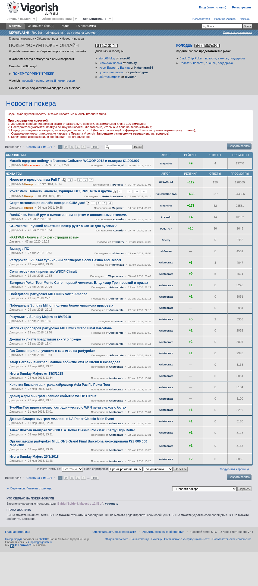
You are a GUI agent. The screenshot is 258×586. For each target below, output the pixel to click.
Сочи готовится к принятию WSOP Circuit (43, 271)
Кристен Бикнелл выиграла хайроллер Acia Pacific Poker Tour (60, 385)
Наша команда (139, 539)
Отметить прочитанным (237, 32)
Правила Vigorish (224, 18)
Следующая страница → (236, 469)
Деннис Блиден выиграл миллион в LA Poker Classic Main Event (62, 419)
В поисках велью (110, 63)
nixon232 (118, 264)
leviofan (131, 76)
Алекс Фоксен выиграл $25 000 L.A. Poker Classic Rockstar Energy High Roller (72, 430)
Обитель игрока (109, 76)
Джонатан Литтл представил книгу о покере (45, 339)
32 (144, 191)
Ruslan (119, 321)
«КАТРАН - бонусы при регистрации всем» (44, 237)
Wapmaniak (115, 276)
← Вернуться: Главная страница (29, 488)
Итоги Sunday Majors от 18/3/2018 (36, 373)
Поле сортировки (113, 468)
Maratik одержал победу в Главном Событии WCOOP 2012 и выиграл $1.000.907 (75, 161)
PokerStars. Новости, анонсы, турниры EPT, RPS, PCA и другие (61, 191)
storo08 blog (107, 58)
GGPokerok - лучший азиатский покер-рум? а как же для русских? (63, 226)
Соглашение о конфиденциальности (187, 539)
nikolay (132, 63)
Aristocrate (166, 262)
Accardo (118, 219)
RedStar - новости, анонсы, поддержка (206, 63)
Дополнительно (94, 18)
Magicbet (166, 163)
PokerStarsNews (113, 196)
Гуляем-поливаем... (112, 72)
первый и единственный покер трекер (48, 80)
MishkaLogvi (115, 165)
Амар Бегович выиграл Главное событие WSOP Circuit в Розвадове (65, 362)
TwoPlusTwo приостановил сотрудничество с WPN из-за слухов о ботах (68, 407)
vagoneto (111, 503)
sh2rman (118, 253)
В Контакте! (20, 545)
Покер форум (13, 539)
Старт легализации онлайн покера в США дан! (47, 203)
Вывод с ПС (19, 249)
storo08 (125, 58)
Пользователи (201, 18)
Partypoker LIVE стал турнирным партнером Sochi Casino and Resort (65, 260)
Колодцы (198, 45)
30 (129, 191)
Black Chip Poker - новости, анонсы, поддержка (212, 58)
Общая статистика (116, 539)
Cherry (119, 241)
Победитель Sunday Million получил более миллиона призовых (61, 305)
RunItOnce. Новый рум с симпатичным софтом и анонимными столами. (68, 215)
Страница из (39, 146)
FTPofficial (116, 184)
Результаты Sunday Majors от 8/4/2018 (40, 317)
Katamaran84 (143, 67)
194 (95, 146)
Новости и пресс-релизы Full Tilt (36, 179)
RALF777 (166, 228)
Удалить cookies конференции (163, 531)
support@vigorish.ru (40, 542)
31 (137, 191)
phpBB (43, 539)
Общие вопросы (48, 38)
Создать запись (239, 146)
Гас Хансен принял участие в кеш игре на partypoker (52, 351)
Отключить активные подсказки (114, 531)
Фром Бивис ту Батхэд (114, 67)
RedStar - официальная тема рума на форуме (64, 32)
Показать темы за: (59, 468)
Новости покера (73, 38)
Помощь (245, 18)
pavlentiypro (139, 72)
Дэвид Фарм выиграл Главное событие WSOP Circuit (53, 396)
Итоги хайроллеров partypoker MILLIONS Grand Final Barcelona (61, 328)
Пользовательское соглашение (231, 539)
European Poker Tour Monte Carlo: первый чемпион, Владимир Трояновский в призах (79, 283)
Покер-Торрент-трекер (33, 74)
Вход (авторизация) (212, 7)
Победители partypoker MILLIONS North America (48, 294)
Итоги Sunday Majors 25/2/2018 (34, 456)
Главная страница (21, 38)
